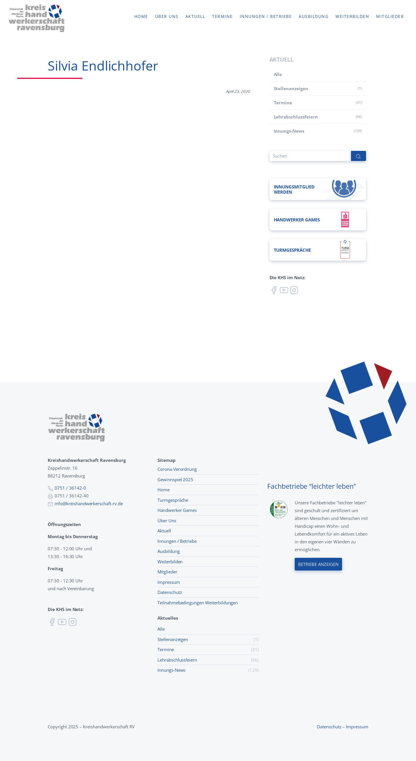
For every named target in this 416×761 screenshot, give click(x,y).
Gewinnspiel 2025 (175, 479)
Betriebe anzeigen (318, 564)
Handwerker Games (177, 510)
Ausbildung (313, 17)
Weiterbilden (352, 17)
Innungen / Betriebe (266, 17)
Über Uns (166, 520)
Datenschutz (169, 592)
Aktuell (195, 17)
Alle (278, 74)
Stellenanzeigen (291, 88)
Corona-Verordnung (177, 469)
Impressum (168, 582)
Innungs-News (289, 131)
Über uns (167, 17)
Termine (222, 17)
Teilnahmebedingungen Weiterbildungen (197, 603)
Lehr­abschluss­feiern (296, 117)
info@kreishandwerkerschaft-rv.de (89, 503)
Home (141, 17)
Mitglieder (390, 17)
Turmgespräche (172, 500)
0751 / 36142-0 (70, 488)
